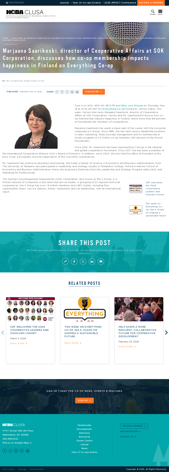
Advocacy (84, 433)
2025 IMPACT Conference (120, 3)
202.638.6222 (10, 439)
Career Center (84, 440)
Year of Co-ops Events (87, 3)
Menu (160, 14)
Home (5, 38)
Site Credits (9, 469)
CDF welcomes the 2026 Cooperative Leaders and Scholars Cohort (29, 329)
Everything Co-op (114, 109)
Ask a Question (129, 431)
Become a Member (151, 3)
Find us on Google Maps (16, 443)
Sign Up (83, 400)
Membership (84, 425)
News (85, 448)
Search (153, 14)
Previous (2, 332)
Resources (84, 436)
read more (17, 343)
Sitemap (22, 469)
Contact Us (127, 436)
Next (166, 332)
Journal (64, 3)
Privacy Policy (37, 469)
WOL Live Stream (132, 106)
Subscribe (92, 92)
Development (84, 429)
